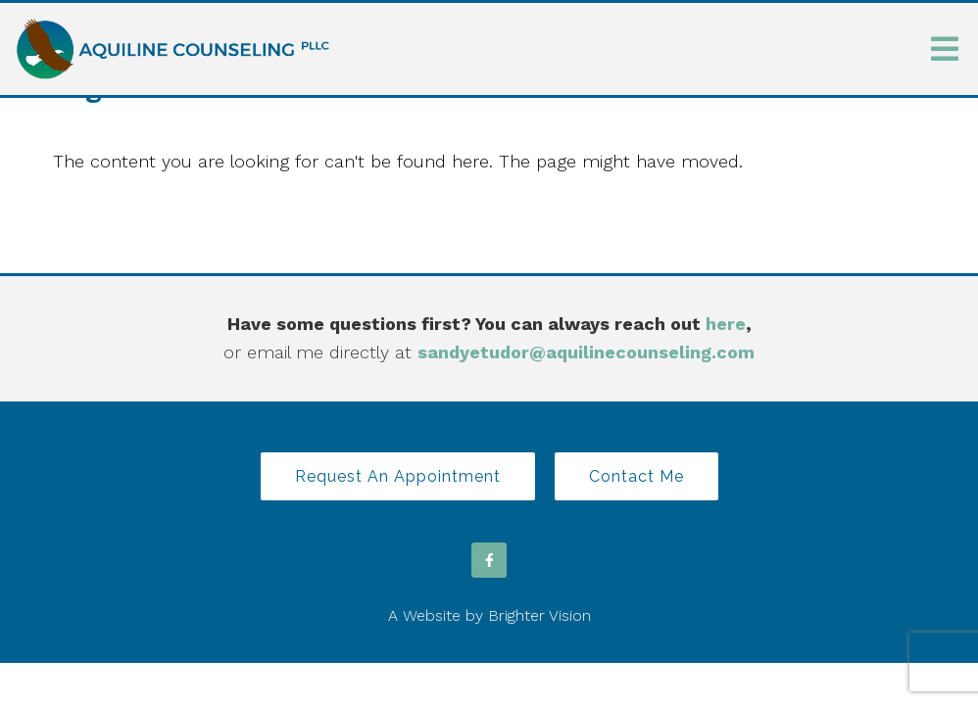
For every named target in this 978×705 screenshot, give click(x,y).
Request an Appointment (398, 476)
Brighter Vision (539, 615)
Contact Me (636, 476)
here (726, 323)
